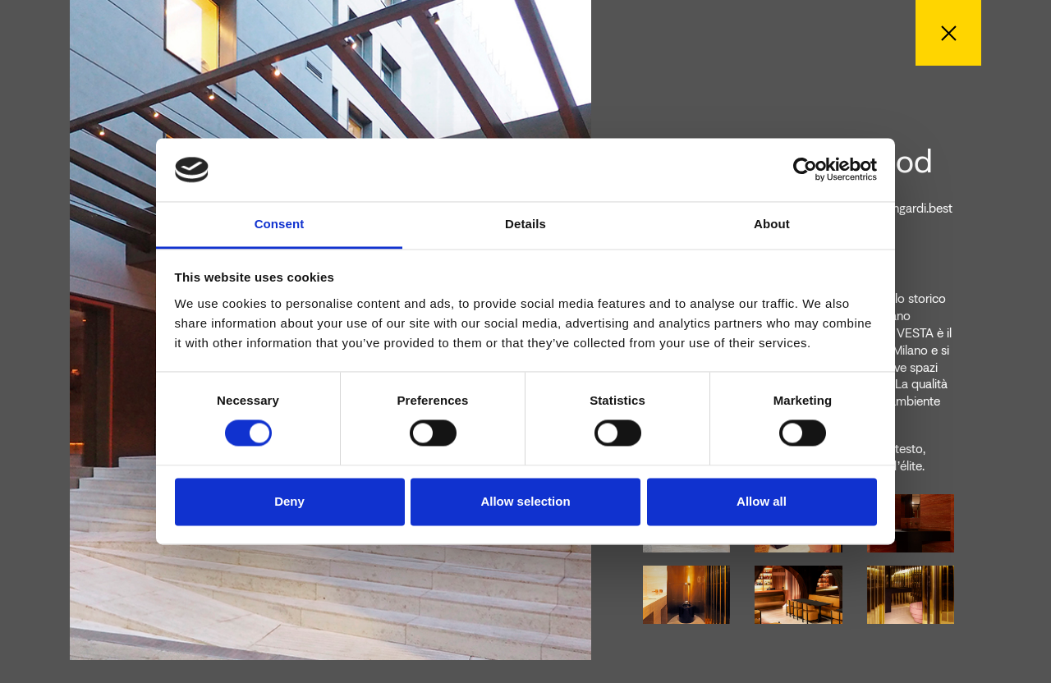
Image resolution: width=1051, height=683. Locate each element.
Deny (289, 501)
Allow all (762, 501)
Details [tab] (525, 224)
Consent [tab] (280, 224)
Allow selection (525, 501)
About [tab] (772, 224)
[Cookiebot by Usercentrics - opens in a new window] (805, 170)
